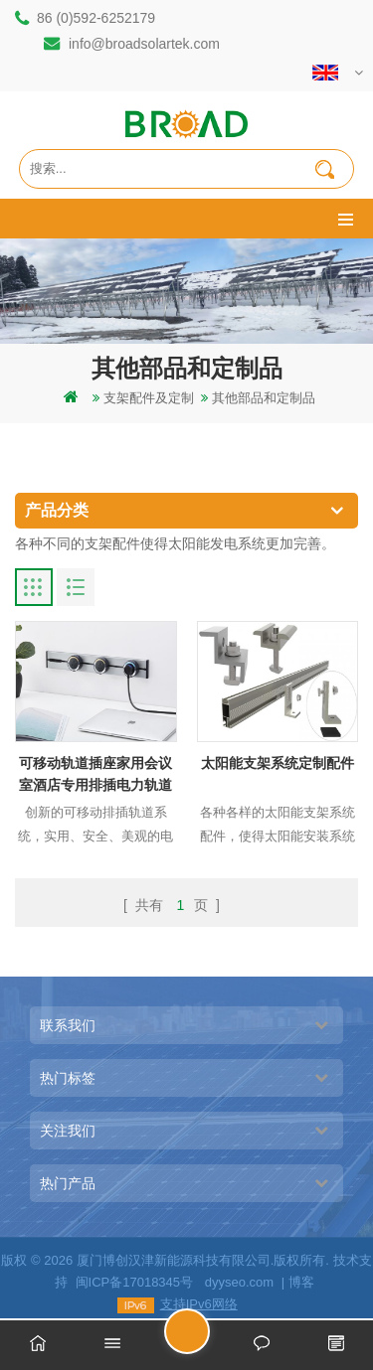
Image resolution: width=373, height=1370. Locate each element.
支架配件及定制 (148, 397)
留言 (209, 1339)
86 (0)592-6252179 (96, 18)
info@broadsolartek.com (144, 44)
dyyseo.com (239, 1282)
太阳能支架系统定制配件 (277, 763)
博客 (301, 1282)
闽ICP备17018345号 (135, 1282)
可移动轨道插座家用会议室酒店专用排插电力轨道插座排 (95, 775)
